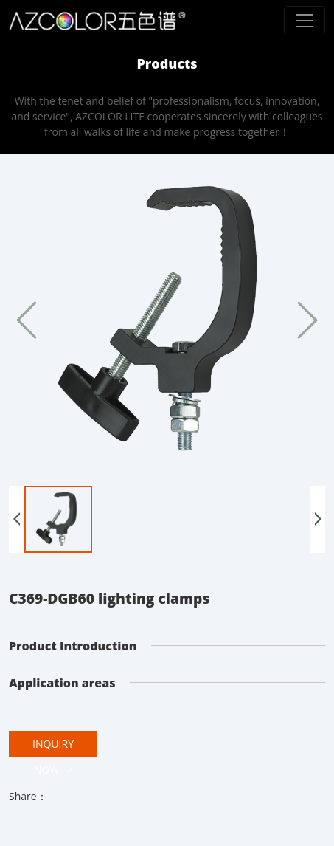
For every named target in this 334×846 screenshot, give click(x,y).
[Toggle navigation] (304, 20)
